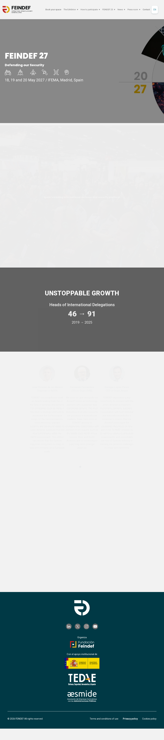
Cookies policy (149, 719)
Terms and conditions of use (104, 719)
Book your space (53, 9)
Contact (146, 9)
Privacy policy (130, 719)
